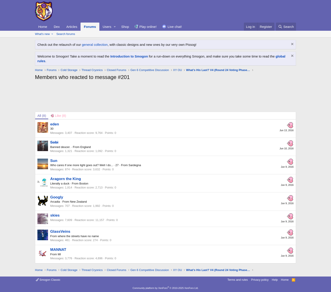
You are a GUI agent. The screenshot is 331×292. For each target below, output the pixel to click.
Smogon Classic (48, 279)
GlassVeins (60, 231)
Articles (71, 27)
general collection (95, 44)
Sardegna (135, 165)
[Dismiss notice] (292, 44)
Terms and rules (237, 279)
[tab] (58, 115)
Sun (53, 161)
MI (59, 254)
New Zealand (78, 201)
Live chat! (175, 27)
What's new (42, 34)
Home (42, 27)
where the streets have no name (78, 236)
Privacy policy (260, 279)
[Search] (286, 27)
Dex (57, 27)
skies (55, 215)
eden (54, 124)
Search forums (65, 34)
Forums (90, 27)
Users (107, 27)
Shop (125, 27)
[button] (115, 27)
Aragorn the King (65, 179)
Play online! (148, 27)
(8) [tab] (41, 115)
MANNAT (58, 250)
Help (275, 279)
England (85, 147)
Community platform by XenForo (165, 288)
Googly (56, 197)
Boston (83, 183)
